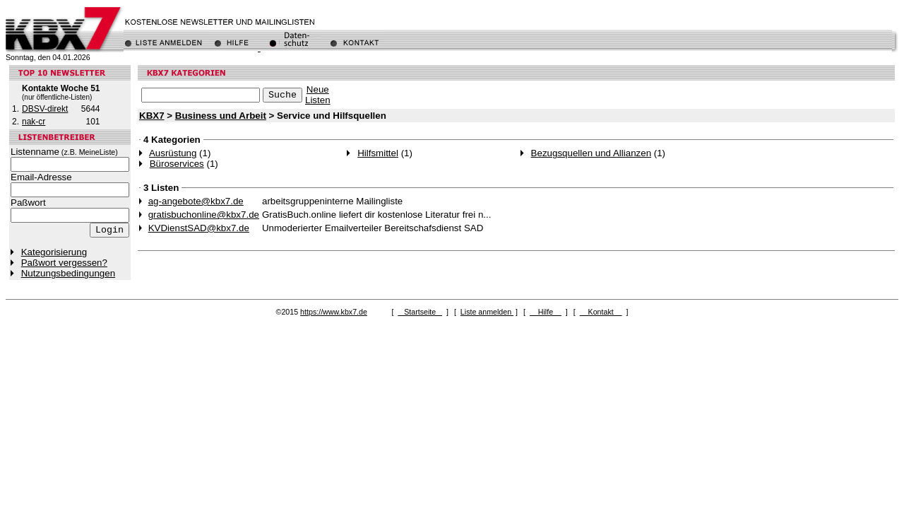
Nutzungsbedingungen (68, 273)
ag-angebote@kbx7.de (196, 201)
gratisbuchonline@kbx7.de (203, 214)
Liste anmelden (486, 312)
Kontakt (601, 312)
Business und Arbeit (220, 115)
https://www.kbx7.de (333, 312)
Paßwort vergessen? (64, 262)
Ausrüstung (172, 153)
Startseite (420, 312)
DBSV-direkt (45, 109)
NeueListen (318, 94)
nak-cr (33, 122)
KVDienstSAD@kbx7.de (198, 228)
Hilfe (545, 312)
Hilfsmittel (377, 153)
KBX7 (152, 115)
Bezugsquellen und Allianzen (591, 153)
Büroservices (177, 163)
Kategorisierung (54, 252)
